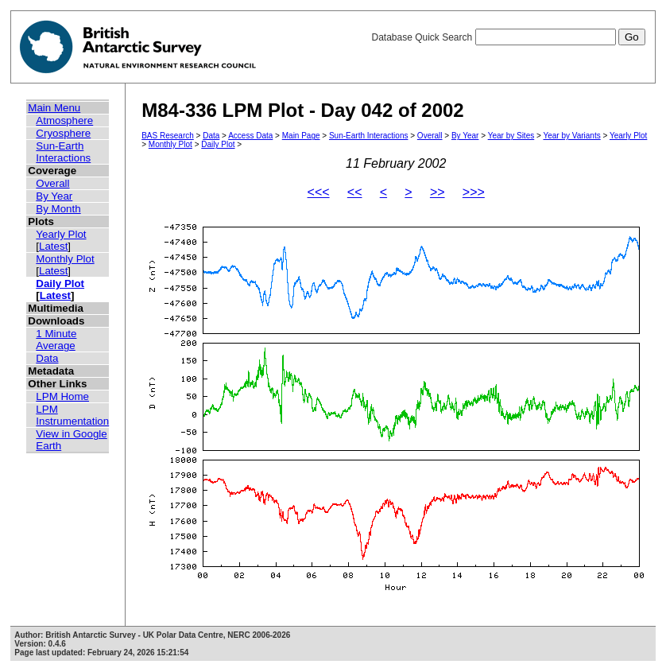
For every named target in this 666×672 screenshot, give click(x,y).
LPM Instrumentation (72, 415)
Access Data (250, 135)
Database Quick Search (508, 37)
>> (437, 192)
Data (47, 358)
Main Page (301, 135)
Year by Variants (571, 135)
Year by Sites (511, 135)
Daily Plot (60, 283)
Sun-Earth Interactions (63, 152)
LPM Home (62, 396)
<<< (319, 192)
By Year (54, 196)
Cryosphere (63, 133)
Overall (52, 183)
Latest (53, 246)
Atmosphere (64, 120)
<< (354, 192)
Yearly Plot (61, 234)
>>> (474, 192)
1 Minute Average (56, 340)
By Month (58, 209)
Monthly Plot (65, 259)
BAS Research (167, 135)
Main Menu (54, 108)
